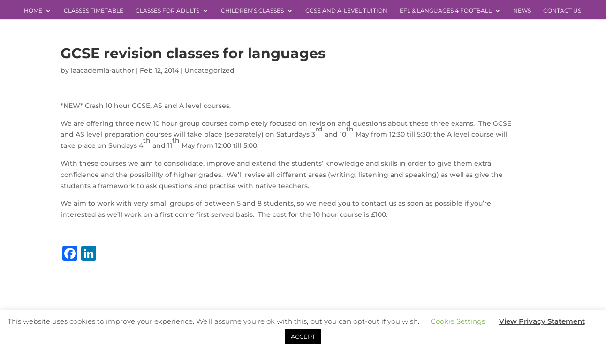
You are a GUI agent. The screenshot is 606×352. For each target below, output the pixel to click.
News (522, 11)
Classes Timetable (93, 11)
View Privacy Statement (542, 321)
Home (33, 11)
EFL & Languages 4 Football (446, 11)
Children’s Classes (252, 11)
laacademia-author (102, 70)
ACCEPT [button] (303, 336)
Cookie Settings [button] (458, 321)
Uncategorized (209, 70)
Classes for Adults (167, 11)
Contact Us (562, 11)
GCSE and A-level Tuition (346, 11)
